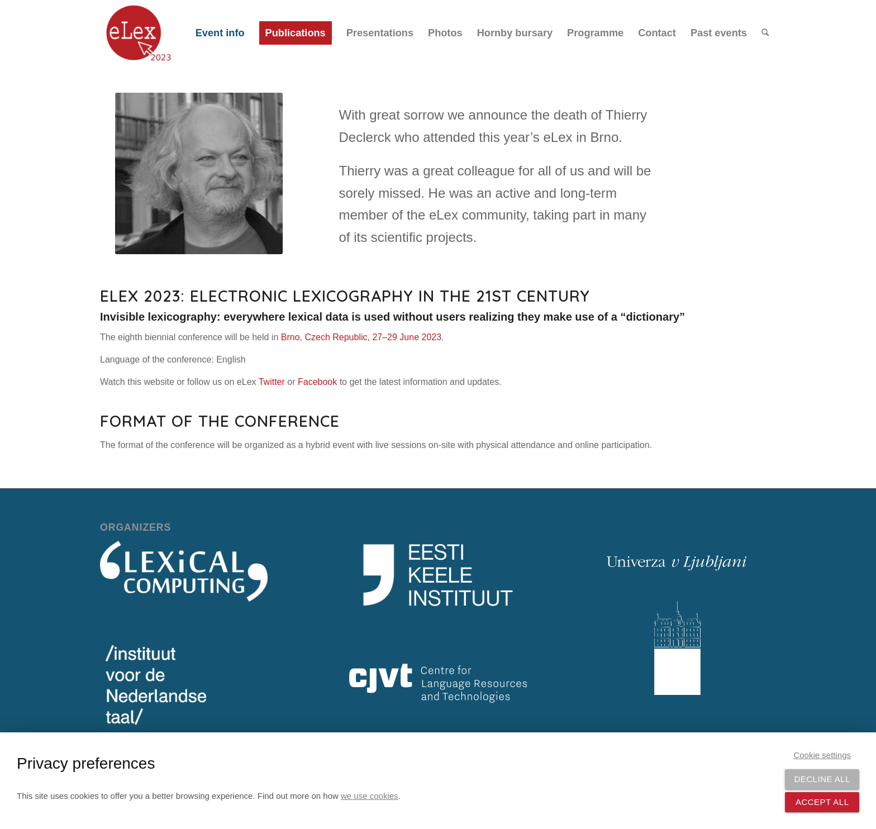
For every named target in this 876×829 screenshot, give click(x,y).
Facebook (317, 382)
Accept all (822, 802)
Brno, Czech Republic (324, 337)
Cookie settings (822, 755)
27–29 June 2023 (406, 337)
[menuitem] (220, 33)
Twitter (272, 382)
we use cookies (369, 796)
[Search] (765, 33)
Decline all (822, 779)
